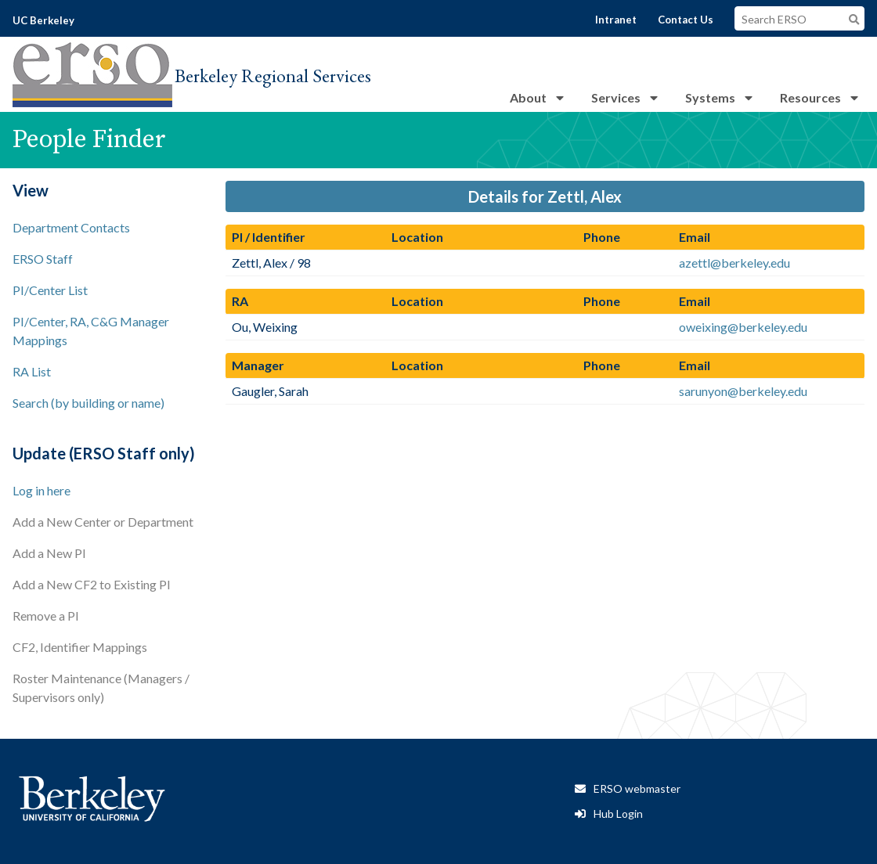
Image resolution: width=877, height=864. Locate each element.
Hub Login (618, 813)
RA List (32, 371)
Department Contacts (71, 227)
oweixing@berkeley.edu (743, 326)
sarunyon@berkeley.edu (743, 390)
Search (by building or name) (88, 402)
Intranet (616, 19)
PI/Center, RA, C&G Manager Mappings (91, 330)
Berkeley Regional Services (273, 75)
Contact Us (685, 19)
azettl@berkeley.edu (734, 262)
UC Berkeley (43, 20)
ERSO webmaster (637, 788)
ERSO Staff (43, 258)
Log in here (41, 490)
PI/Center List (50, 290)
